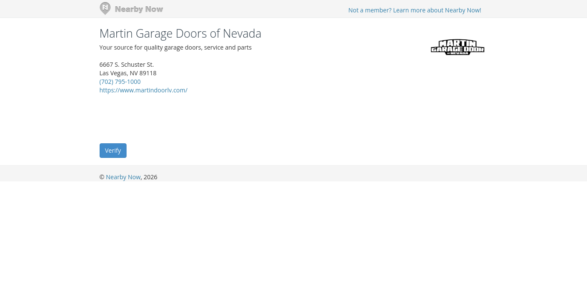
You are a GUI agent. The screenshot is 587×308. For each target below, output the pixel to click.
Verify (113, 150)
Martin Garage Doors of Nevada (181, 33)
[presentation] (165, 118)
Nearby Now (123, 177)
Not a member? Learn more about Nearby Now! (414, 10)
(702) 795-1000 (120, 81)
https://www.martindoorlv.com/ (144, 90)
